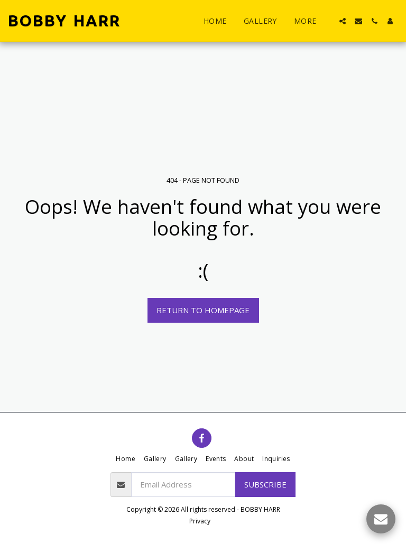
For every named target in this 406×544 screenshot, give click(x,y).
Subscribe (265, 484)
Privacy (199, 521)
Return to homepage (203, 310)
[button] (342, 21)
